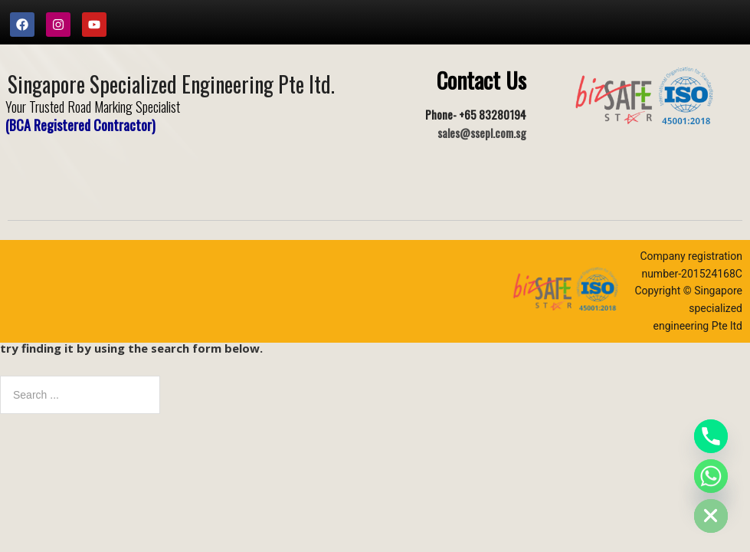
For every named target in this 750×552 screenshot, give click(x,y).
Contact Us (481, 79)
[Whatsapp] (711, 476)
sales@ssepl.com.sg (481, 132)
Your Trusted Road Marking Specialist (92, 107)
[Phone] (711, 436)
